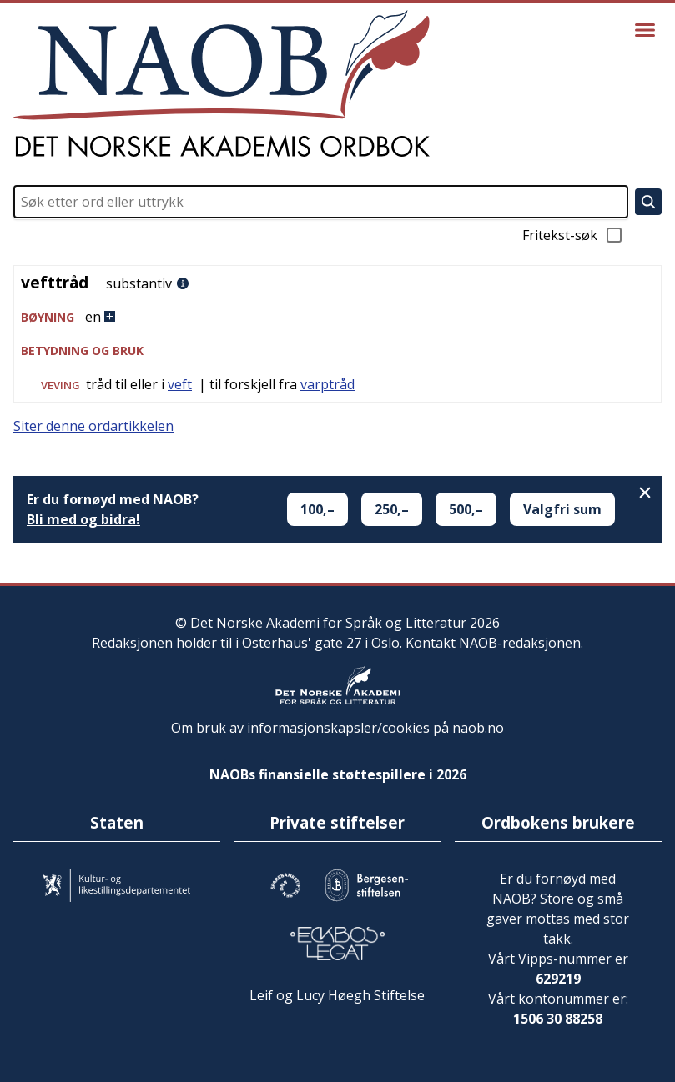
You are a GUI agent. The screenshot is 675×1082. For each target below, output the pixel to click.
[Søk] (648, 201)
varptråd (327, 384)
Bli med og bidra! (83, 519)
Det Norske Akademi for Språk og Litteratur (328, 623)
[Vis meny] (645, 30)
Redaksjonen (132, 643)
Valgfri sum (562, 509)
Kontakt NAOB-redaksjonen (493, 643)
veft (180, 384)
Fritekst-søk (573, 235)
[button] (337, 317)
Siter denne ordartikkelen (93, 426)
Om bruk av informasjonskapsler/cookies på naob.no (337, 728)
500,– (466, 509)
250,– (392, 509)
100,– (317, 509)
